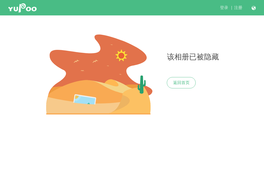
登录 (224, 7)
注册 (238, 7)
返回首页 (181, 82)
